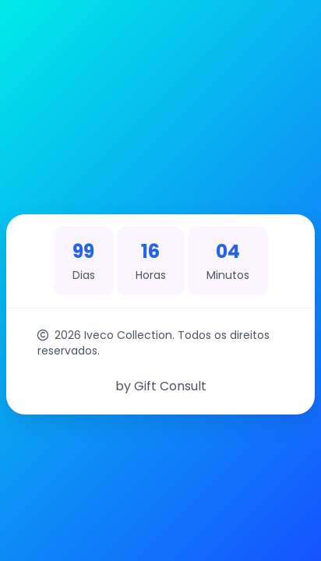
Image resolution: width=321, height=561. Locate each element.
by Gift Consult (160, 386)
